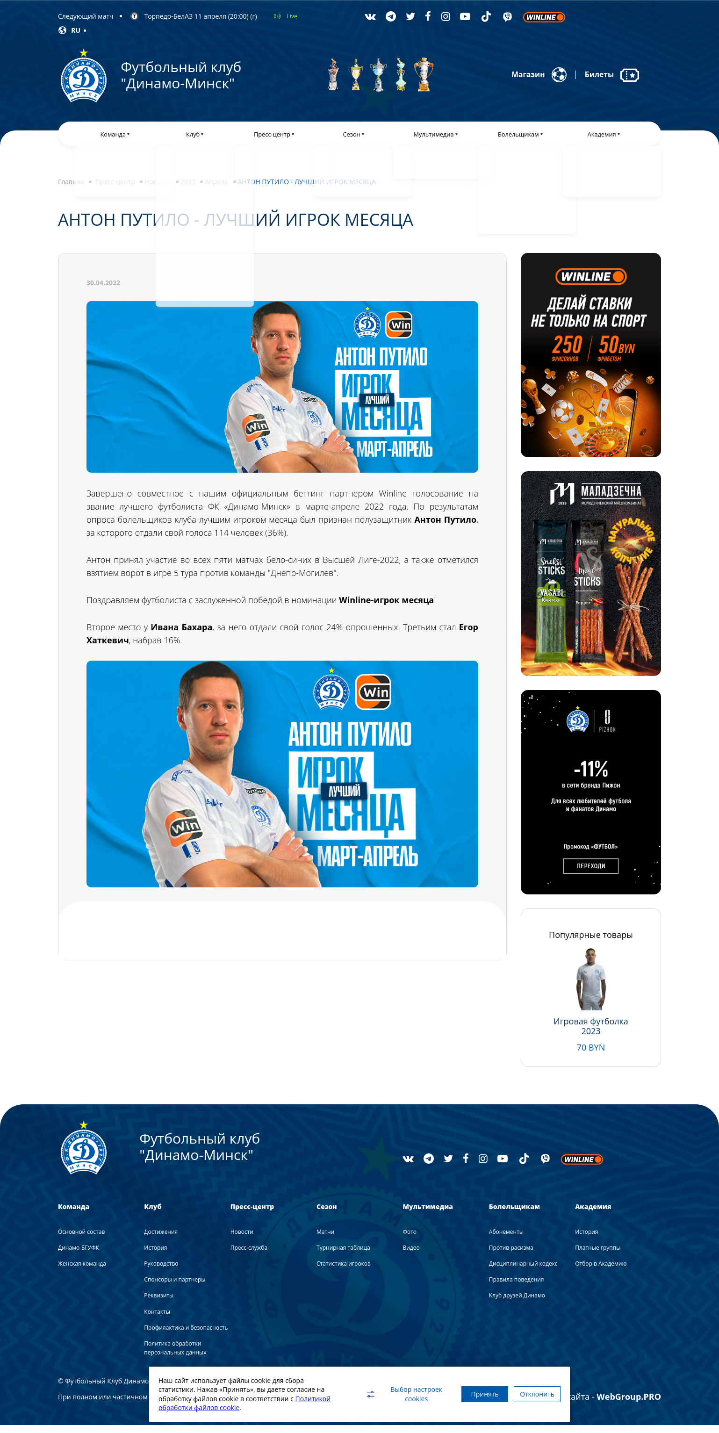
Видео (411, 1255)
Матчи (325, 1239)
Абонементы (506, 1239)
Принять (470, 1394)
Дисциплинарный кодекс (523, 1271)
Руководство (161, 1271)
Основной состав (81, 1239)
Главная (71, 189)
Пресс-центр (115, 189)
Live (292, 16)
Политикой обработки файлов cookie (217, 1407)
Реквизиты (158, 1303)
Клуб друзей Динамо (517, 1303)
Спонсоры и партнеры (174, 1287)
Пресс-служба (248, 1255)
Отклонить (532, 1394)
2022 (187, 189)
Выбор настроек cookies (385, 1394)
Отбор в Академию (600, 1271)
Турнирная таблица (343, 1255)
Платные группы (597, 1255)
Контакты (157, 1319)
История (155, 1255)
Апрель (216, 189)
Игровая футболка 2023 (591, 1033)
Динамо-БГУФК (78, 1255)
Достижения (161, 1239)
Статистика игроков (343, 1271)
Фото (410, 1239)
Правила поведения (516, 1287)
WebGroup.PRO (629, 1404)
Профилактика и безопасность (186, 1335)
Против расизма (511, 1255)
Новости (157, 189)
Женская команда (82, 1271)
